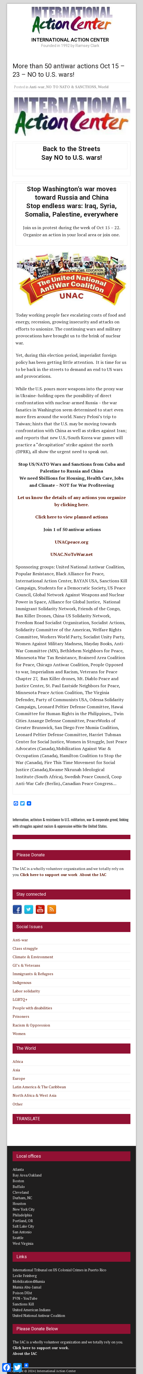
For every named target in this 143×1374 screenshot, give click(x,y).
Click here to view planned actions (71, 517)
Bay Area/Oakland (27, 1175)
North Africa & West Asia (34, 1095)
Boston (18, 1180)
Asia (16, 1069)
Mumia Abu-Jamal (27, 1287)
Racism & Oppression (31, 1025)
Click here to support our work (49, 874)
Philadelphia (22, 1215)
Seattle (18, 1237)
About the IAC (93, 874)
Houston (19, 1203)
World (103, 86)
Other (18, 1104)
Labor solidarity (26, 990)
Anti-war (37, 86)
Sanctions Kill (23, 1304)
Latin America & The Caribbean (39, 1086)
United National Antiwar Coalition (39, 1315)
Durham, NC (22, 1197)
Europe (19, 1078)
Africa (18, 1061)
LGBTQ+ (20, 999)
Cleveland (21, 1192)
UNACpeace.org (71, 542)
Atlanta (18, 1169)
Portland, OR (23, 1220)
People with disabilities (32, 1007)
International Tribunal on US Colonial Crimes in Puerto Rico (59, 1269)
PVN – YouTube (25, 1298)
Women (19, 1033)
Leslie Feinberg (25, 1275)
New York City (24, 1209)
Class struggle (25, 948)
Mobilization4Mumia (29, 1281)
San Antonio (22, 1231)
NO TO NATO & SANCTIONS (71, 86)
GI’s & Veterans (26, 965)
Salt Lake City (23, 1226)
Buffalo (19, 1186)
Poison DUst (22, 1292)
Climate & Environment (33, 956)
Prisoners (21, 1016)
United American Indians (32, 1309)
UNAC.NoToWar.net (72, 554)
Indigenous (22, 982)
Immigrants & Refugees (33, 973)
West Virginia (23, 1243)
